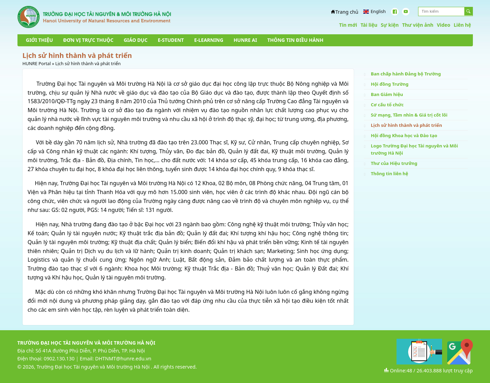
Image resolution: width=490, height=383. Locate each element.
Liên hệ (462, 25)
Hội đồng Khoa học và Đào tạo (404, 135)
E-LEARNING (208, 40)
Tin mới (348, 25)
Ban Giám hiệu (387, 94)
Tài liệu (369, 25)
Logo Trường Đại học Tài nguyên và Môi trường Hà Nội (414, 149)
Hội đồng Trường (390, 84)
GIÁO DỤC (136, 40)
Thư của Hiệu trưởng (394, 163)
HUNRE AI (245, 40)
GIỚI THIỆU (39, 40)
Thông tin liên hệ (389, 173)
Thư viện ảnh (417, 25)
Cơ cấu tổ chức (387, 104)
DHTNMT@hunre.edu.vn (123, 358)
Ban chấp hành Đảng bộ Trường (406, 74)
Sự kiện (390, 25)
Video (443, 25)
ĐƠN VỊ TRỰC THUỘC (88, 40)
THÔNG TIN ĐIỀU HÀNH (295, 40)
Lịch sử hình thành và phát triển (406, 125)
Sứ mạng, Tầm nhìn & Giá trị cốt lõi (409, 115)
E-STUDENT (171, 40)
